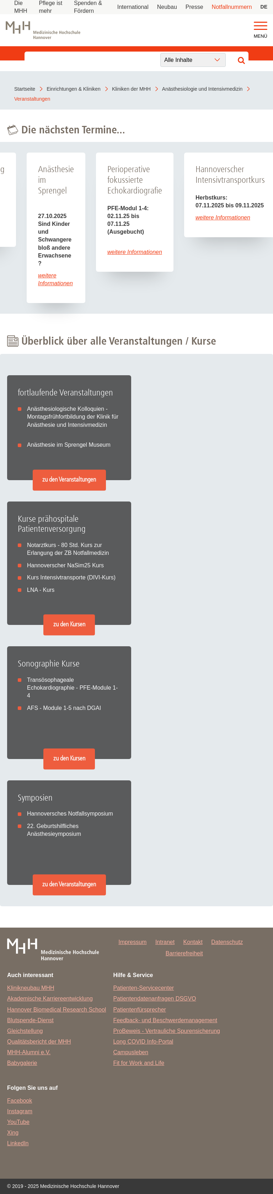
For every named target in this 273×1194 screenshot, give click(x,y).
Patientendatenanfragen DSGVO (154, 999)
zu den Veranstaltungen (69, 479)
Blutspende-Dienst (30, 1020)
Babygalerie (22, 1063)
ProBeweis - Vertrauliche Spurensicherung (166, 1031)
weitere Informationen (134, 252)
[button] (260, 26)
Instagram (19, 1111)
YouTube (18, 1122)
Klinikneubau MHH (30, 988)
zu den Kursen (69, 624)
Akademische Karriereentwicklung (50, 999)
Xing (12, 1133)
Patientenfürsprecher (139, 1010)
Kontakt (193, 942)
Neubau (167, 7)
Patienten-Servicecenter (143, 988)
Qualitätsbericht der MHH (39, 1042)
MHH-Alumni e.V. (28, 1052)
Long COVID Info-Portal (143, 1042)
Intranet (165, 942)
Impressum (132, 942)
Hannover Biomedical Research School (56, 1010)
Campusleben (130, 1052)
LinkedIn (18, 1143)
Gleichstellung (25, 1031)
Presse (194, 7)
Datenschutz (227, 942)
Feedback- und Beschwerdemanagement (165, 1020)
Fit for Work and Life (138, 1063)
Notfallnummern (232, 7)
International (133, 7)
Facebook (19, 1101)
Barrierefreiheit (184, 953)
